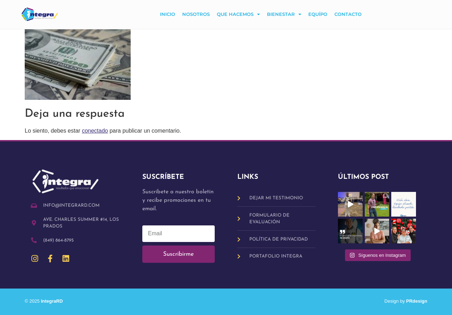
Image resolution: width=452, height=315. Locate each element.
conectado (95, 131)
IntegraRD (54, 301)
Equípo (317, 14)
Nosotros (196, 14)
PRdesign (416, 301)
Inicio (167, 14)
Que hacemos (238, 14)
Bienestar (284, 14)
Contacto (348, 14)
